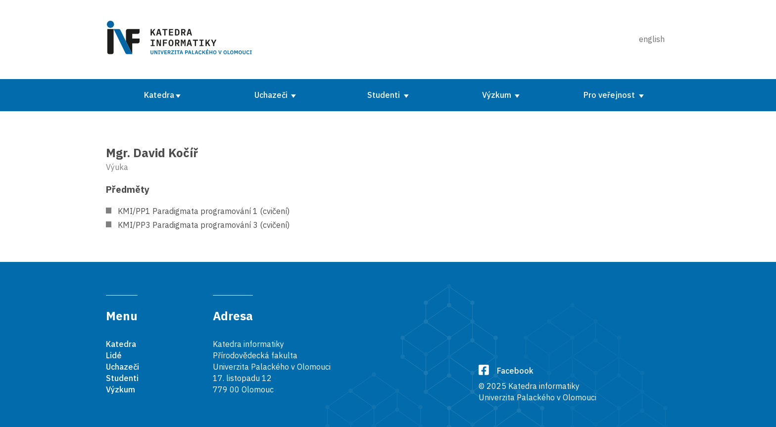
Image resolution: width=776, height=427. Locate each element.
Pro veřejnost (610, 95)
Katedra (159, 95)
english (652, 39)
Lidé (114, 355)
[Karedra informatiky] (181, 39)
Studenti (384, 95)
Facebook (506, 371)
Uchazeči (272, 95)
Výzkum (497, 95)
